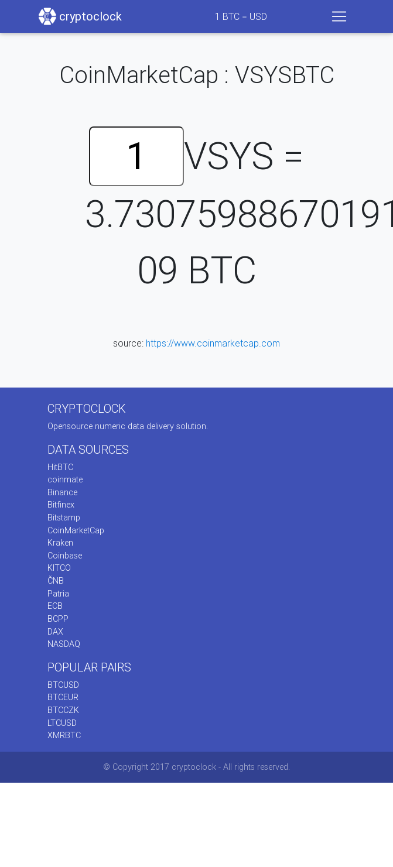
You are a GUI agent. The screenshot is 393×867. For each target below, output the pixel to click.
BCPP (58, 619)
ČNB (55, 580)
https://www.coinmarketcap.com (213, 343)
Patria (58, 593)
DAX (55, 631)
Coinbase (64, 555)
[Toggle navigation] (339, 16)
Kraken (60, 542)
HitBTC (60, 467)
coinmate (65, 479)
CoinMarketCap (75, 530)
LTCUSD (62, 723)
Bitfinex (60, 504)
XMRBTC (64, 735)
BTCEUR (62, 697)
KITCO (59, 568)
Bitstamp (63, 517)
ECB (55, 606)
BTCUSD (63, 685)
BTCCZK (63, 710)
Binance (62, 492)
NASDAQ (63, 644)
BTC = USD (241, 16)
